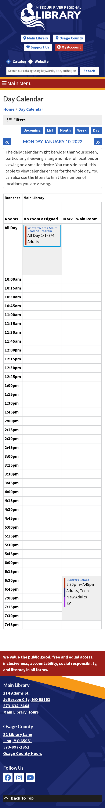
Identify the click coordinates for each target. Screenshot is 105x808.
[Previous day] (7, 141)
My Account (69, 47)
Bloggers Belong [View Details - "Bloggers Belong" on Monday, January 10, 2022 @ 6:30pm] (77, 579)
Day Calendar (30, 109)
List (50, 130)
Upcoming (31, 130)
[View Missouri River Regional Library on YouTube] (30, 777)
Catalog (19, 61)
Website (42, 61)
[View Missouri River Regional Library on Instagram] (19, 777)
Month (65, 130)
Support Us (38, 47)
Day (96, 130)
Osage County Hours (22, 754)
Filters (19, 120)
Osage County (71, 38)
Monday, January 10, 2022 (52, 141)
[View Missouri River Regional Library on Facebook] (7, 777)
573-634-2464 (16, 706)
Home (9, 109)
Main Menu (17, 83)
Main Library (37, 38)
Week (82, 130)
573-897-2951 (16, 747)
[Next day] (98, 141)
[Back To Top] (52, 798)
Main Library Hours (21, 712)
